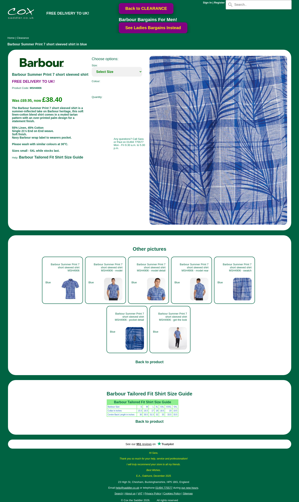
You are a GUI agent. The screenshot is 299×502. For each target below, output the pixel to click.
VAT (140, 493)
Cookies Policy (172, 493)
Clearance (23, 37)
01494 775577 (163, 487)
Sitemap (188, 493)
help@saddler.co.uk (127, 487)
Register (219, 2)
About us (130, 493)
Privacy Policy (153, 493)
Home (11, 37)
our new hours (189, 487)
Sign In (207, 2)
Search (118, 493)
